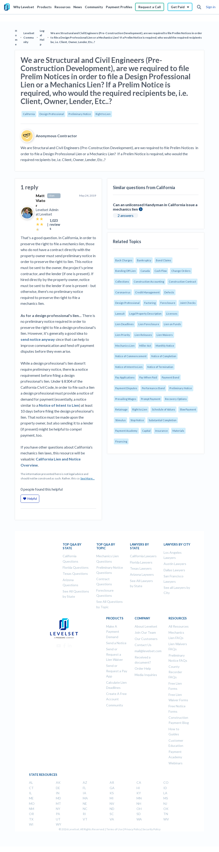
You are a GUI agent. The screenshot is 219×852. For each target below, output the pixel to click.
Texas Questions (75, 573)
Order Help (143, 668)
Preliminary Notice (79, 113)
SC (112, 814)
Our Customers (146, 639)
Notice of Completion (163, 356)
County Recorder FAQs (175, 672)
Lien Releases (143, 334)
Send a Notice (116, 643)
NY (58, 809)
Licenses (171, 313)
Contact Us (143, 645)
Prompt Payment (150, 398)
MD (58, 798)
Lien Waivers (165, 334)
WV (166, 819)
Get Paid (180, 7)
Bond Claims (163, 260)
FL (84, 788)
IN (57, 793)
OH (139, 809)
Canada (145, 270)
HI (138, 788)
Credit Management (147, 292)
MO (32, 803)
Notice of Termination (160, 366)
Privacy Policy (132, 829)
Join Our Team (145, 632)
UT (58, 819)
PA (58, 814)
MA (85, 798)
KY (138, 793)
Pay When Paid (148, 377)
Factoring (150, 302)
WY (58, 824)
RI (84, 814)
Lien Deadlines (124, 324)
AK (58, 782)
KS (112, 793)
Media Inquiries (146, 675)
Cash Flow (160, 270)
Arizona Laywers (142, 574)
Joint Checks (188, 302)
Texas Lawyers (141, 568)
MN (139, 798)
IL (30, 793)
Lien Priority (122, 334)
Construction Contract (182, 281)
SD (138, 814)
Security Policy (152, 829)
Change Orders (180, 270)
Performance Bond (153, 388)
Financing (121, 441)
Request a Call (149, 7)
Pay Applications (125, 377)
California (29, 113)
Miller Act (145, 345)
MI (112, 798)
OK (166, 809)
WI (31, 824)
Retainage (121, 409)
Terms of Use (114, 829)
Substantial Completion (162, 420)
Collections (122, 281)
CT (31, 788)
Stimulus (120, 420)
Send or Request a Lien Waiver (114, 654)
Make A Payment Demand (112, 631)
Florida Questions (76, 567)
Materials (178, 430)
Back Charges (123, 260)
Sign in (210, 7)
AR (112, 782)
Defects (169, 292)
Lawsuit (120, 313)
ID (165, 788)
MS (165, 798)
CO (166, 782)
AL (31, 782)
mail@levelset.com (148, 651)
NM (31, 809)
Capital (146, 430)
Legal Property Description (145, 313)
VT (85, 819)
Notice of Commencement (131, 356)
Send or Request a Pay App (116, 671)
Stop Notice (137, 420)
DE (58, 788)
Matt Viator (40, 200)
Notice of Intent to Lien (129, 366)
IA (84, 793)
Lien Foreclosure (148, 324)
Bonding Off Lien (125, 270)
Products (44, 7)
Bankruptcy (144, 260)
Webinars (176, 763)
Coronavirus (122, 292)
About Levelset (146, 626)
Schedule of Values (163, 409)
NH (138, 803)
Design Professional (51, 113)
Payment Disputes (126, 388)
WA (139, 819)
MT (58, 803)
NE (85, 803)
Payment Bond (170, 377)
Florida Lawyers (141, 562)
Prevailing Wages (125, 398)
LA (165, 793)
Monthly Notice (165, 345)
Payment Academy (126, 430)
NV (112, 803)
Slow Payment (188, 409)
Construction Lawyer (53, 196)
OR (31, 814)
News (77, 7)
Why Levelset (23, 7)
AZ (85, 782)
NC (85, 809)
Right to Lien (103, 113)
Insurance (161, 430)
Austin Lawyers (175, 564)
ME (31, 798)
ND (112, 809)
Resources (62, 7)
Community (94, 7)
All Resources (179, 626)
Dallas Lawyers (174, 570)
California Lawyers (143, 556)
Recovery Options (176, 398)
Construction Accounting (149, 281)
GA (112, 788)
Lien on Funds (172, 324)
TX (31, 819)
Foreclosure (167, 302)
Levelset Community (28, 37)
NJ (165, 803)
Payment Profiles (119, 7)
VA (112, 819)
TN (165, 814)
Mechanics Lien (125, 345)
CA (138, 782)
